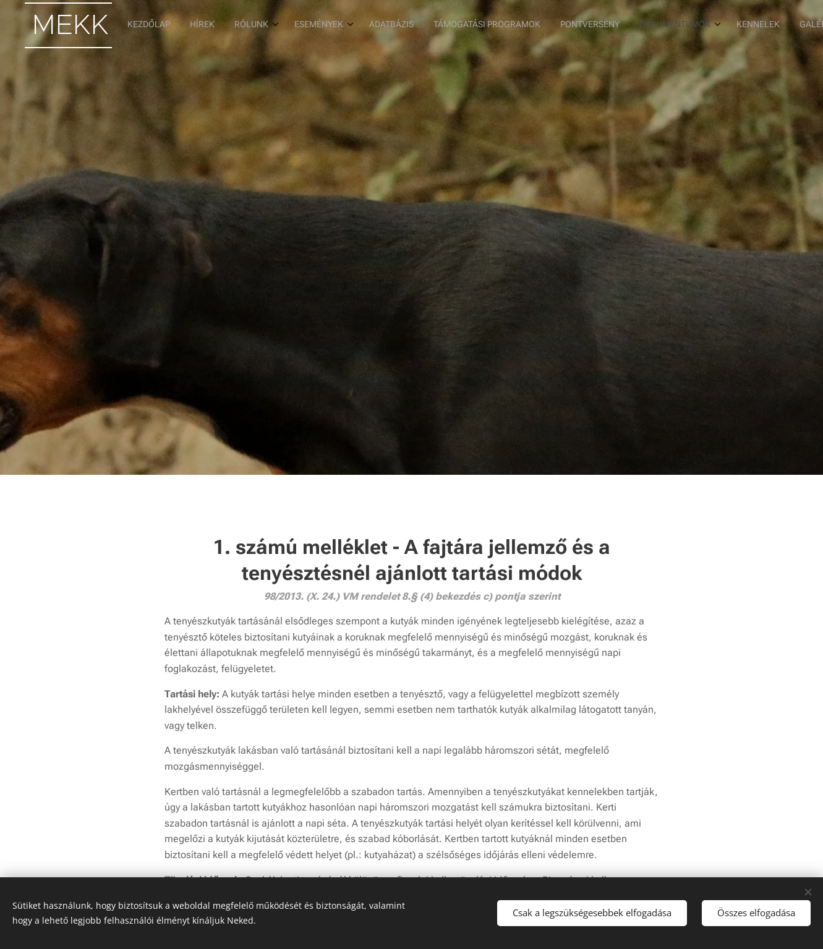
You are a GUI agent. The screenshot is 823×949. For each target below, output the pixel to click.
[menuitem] (545, 25)
